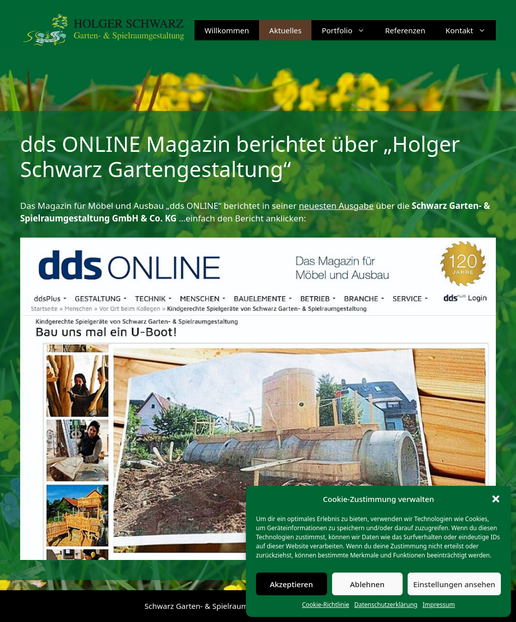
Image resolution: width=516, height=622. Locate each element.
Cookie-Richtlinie (325, 604)
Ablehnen (367, 584)
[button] (496, 499)
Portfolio (348, 30)
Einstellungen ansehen (454, 584)
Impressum (438, 604)
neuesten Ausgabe (336, 205)
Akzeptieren (291, 584)
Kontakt (470, 30)
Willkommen (227, 30)
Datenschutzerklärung (385, 604)
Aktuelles (285, 30)
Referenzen (405, 30)
